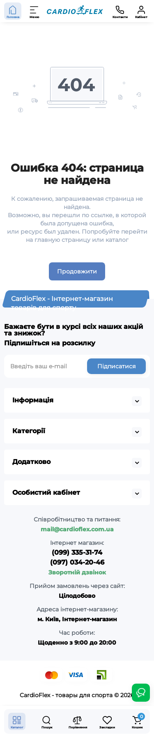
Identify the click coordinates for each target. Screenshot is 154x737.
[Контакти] (120, 11)
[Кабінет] (141, 11)
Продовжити (77, 271)
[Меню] (34, 11)
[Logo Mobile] (75, 11)
